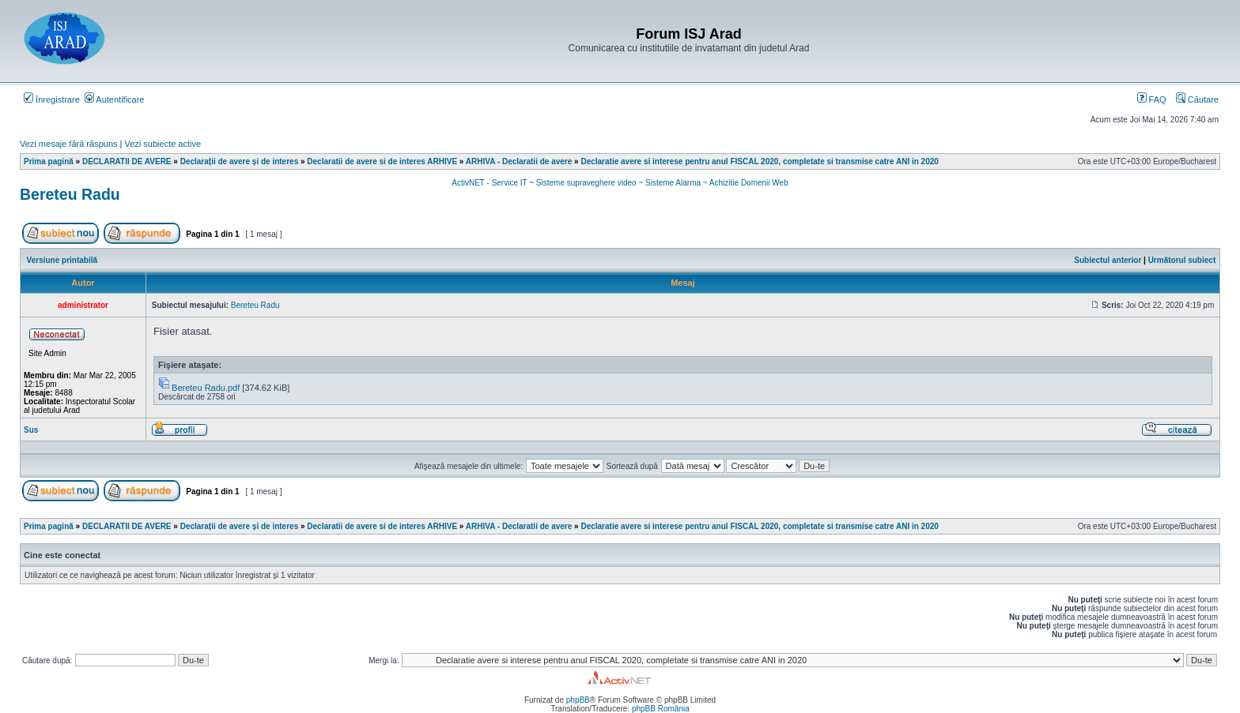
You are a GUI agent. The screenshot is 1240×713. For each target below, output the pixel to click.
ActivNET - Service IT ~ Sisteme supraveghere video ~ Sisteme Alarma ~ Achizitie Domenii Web (620, 182)
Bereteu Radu (70, 194)
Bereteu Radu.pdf (206, 387)
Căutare (1197, 99)
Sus (31, 430)
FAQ (1151, 99)
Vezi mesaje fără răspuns (69, 143)
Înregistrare (52, 99)
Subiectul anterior (1107, 260)
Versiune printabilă (62, 260)
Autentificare (115, 99)
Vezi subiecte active (163, 143)
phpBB (578, 700)
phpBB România (661, 708)
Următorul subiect (1182, 260)
